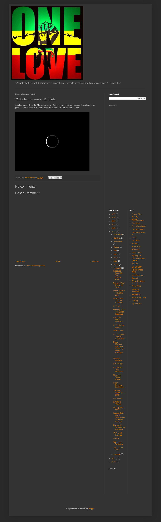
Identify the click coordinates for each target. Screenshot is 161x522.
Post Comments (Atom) (35, 266)
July (115, 251)
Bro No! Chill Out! (139, 226)
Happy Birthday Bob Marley (118, 385)
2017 (113, 214)
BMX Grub (136, 223)
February (117, 268)
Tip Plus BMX (137, 304)
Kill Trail (135, 264)
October (117, 238)
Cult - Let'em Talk (118, 449)
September (118, 242)
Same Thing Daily (139, 297)
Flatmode (135, 250)
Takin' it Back (118, 331)
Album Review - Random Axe (118, 293)
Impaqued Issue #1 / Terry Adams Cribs (118, 275)
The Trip (135, 300)
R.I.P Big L (117, 306)
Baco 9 (116, 438)
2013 (113, 228)
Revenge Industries (135, 290)
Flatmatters (136, 247)
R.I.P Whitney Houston (118, 326)
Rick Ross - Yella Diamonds (118, 369)
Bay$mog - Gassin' (117, 403)
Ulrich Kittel (117, 398)
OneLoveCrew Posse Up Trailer (118, 285)
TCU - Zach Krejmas (117, 434)
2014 (113, 225)
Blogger (91, 509)
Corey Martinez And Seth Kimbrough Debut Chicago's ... (118, 348)
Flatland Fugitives (117, 359)
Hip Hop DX (136, 256)
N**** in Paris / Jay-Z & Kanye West (119, 336)
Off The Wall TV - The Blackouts (118, 301)
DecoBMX (136, 240)
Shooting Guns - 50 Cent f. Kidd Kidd (119, 312)
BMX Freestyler (138, 220)
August (117, 247)
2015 (113, 221)
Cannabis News (138, 229)
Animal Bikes (137, 214)
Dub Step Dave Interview (117, 319)
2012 (113, 232)
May (115, 258)
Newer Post (20, 261)
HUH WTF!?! (118, 364)
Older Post (95, 261)
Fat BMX (135, 244)
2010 (113, 462)
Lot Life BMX (137, 267)
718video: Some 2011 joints (118, 393)
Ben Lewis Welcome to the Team (119, 427)
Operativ (135, 278)
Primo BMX (136, 286)
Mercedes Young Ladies (117, 377)
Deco (134, 238)
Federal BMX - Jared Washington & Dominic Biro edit (119, 417)
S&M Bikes (136, 295)
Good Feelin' (137, 253)
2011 (113, 458)
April (116, 261)
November (118, 235)
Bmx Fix (135, 217)
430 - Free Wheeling (118, 443)
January (117, 454)
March (116, 265)
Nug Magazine (137, 275)
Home (57, 261)
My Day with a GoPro (118, 408)
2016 (113, 218)
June (116, 254)
